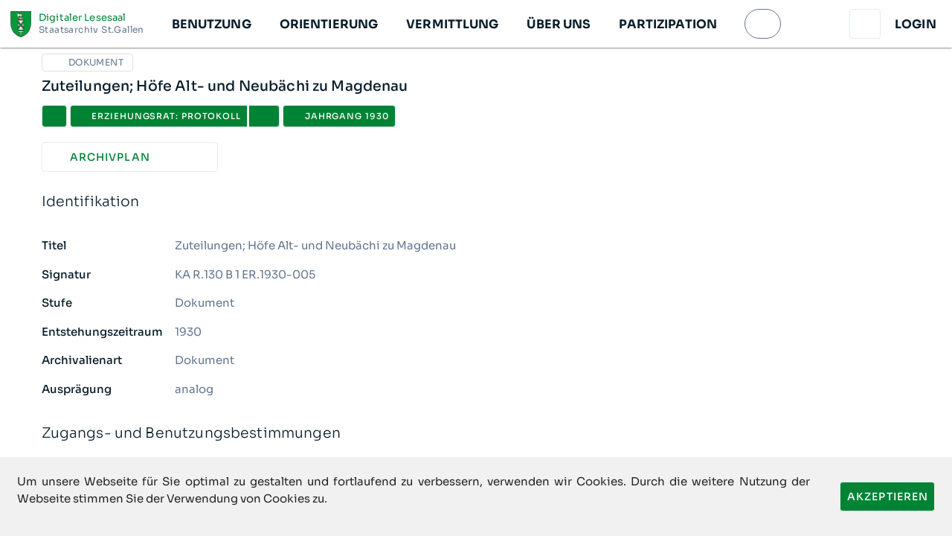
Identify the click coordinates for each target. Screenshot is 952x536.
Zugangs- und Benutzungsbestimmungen (476, 433)
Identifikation (476, 202)
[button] (211, 24)
